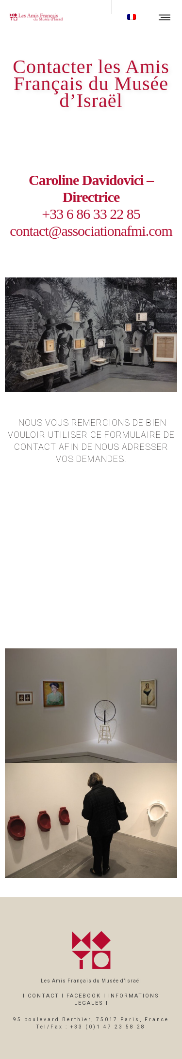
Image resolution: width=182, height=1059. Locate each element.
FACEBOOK (83, 996)
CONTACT (43, 996)
